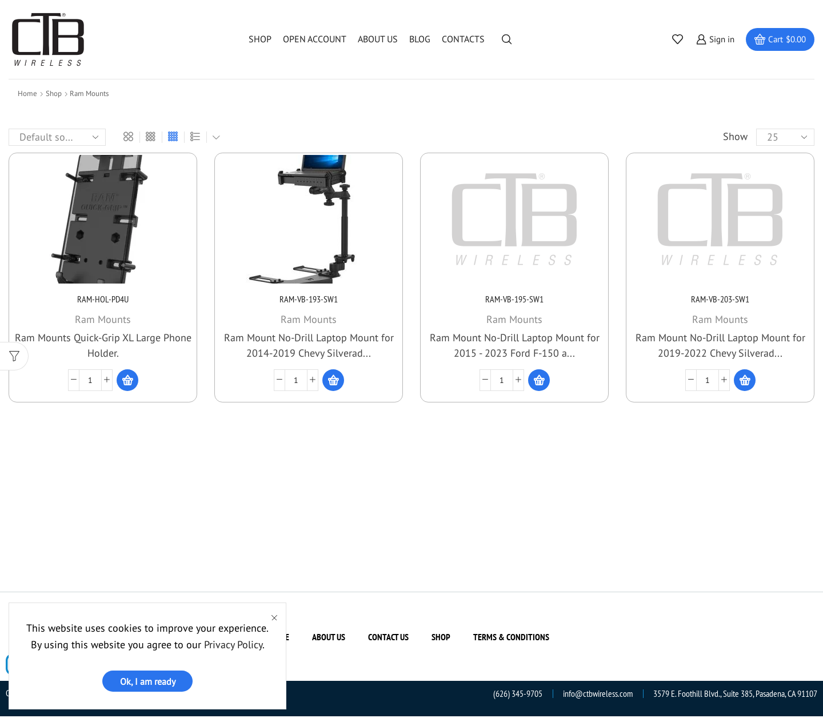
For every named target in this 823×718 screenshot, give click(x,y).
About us (378, 39)
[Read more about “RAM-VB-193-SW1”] (333, 381)
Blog (419, 39)
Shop (260, 39)
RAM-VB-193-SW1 (308, 300)
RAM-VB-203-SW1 (720, 300)
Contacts (463, 39)
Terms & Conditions (511, 638)
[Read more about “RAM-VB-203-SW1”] (745, 381)
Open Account (314, 39)
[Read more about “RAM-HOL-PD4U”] (127, 381)
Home (27, 93)
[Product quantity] (90, 381)
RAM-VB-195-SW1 (514, 300)
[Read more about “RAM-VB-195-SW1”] (539, 381)
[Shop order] (57, 137)
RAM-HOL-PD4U (103, 300)
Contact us (388, 638)
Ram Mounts (103, 320)
